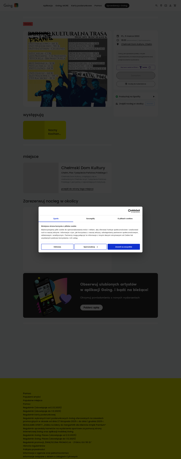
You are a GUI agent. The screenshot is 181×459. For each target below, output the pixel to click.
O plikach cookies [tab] (125, 218)
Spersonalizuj (91, 247)
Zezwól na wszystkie (123, 247)
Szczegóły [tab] (90, 218)
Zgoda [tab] (56, 218)
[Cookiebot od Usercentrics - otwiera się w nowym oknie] (130, 211)
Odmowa (57, 247)
